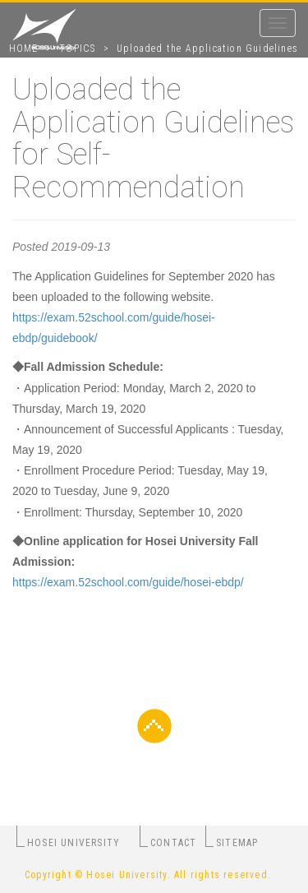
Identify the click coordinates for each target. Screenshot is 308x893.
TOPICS (77, 48)
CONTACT (173, 843)
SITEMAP (237, 843)
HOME (24, 48)
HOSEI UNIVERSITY (73, 843)
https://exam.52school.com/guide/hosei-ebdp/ (128, 582)
